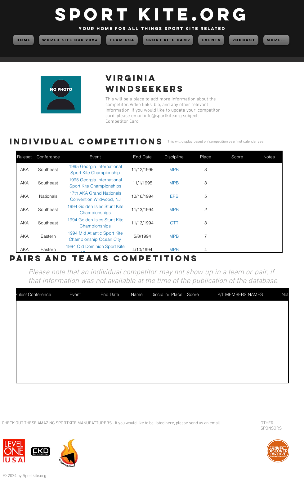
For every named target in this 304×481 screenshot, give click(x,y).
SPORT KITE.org (152, 14)
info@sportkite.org (163, 116)
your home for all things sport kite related (152, 28)
